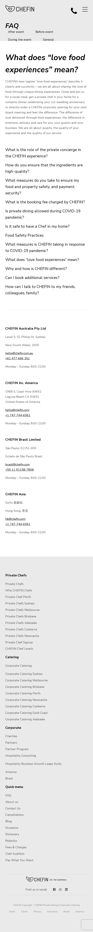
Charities (11, 736)
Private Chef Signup (19, 642)
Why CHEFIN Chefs (18, 590)
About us (11, 802)
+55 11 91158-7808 (19, 470)
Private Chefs (14, 584)
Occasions (11, 828)
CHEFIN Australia (19, 8)
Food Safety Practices (24, 235)
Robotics (11, 841)
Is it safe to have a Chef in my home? (37, 226)
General (48, 40)
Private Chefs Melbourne (22, 610)
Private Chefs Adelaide (21, 623)
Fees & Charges (16, 847)
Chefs (12, 911)
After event (16, 32)
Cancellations (14, 815)
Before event (44, 32)
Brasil (9, 778)
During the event (19, 40)
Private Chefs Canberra (21, 629)
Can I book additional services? (32, 277)
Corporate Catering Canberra (25, 706)
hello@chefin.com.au (19, 353)
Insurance (52, 911)
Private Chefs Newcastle (22, 636)
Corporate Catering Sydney (24, 674)
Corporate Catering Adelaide (25, 719)
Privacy (37, 911)
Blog (8, 821)
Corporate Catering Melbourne (26, 680)
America (10, 772)
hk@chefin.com (15, 519)
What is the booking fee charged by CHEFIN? (45, 202)
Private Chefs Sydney (19, 603)
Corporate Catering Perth (22, 693)
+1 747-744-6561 (17, 415)
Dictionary (12, 834)
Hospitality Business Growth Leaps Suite (33, 764)
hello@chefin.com (17, 410)
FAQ (8, 795)
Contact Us (12, 808)
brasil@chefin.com (17, 464)
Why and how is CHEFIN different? (36, 268)
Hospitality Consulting (20, 756)
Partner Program (17, 749)
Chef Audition (14, 854)
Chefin (46, 879)
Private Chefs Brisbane (20, 616)
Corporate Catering (18, 666)
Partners (11, 743)
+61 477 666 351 (17, 358)
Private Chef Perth (18, 597)
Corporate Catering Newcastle (26, 700)
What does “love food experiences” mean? (42, 259)
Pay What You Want (19, 860)
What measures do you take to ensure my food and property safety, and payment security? (42, 187)
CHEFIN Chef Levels (19, 649)
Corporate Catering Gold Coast (26, 713)
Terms (24, 911)
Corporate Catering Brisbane (24, 687)
